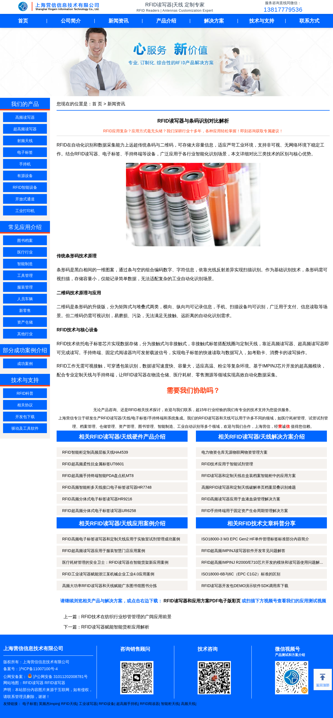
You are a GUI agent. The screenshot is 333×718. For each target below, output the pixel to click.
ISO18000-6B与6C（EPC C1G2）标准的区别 (240, 574)
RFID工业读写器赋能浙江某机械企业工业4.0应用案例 (108, 574)
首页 (23, 21)
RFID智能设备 (25, 187)
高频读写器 (25, 117)
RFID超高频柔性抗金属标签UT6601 (93, 464)
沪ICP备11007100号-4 (38, 669)
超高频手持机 (127, 704)
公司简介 (71, 21)
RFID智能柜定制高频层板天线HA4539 (95, 452)
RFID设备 (106, 704)
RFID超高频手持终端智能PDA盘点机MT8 (97, 475)
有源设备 (25, 175)
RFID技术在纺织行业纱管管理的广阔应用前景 (126, 616)
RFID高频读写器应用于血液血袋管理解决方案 (241, 499)
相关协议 (25, 405)
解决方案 (214, 21)
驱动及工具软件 (25, 428)
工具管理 (25, 275)
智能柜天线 (170, 704)
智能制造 (25, 264)
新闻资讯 (118, 21)
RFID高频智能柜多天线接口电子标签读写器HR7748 (107, 487)
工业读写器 (88, 704)
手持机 (25, 164)
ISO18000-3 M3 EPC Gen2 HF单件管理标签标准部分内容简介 (255, 539)
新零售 (25, 310)
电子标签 (25, 152)
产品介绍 (166, 21)
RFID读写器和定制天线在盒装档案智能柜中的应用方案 (248, 475)
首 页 (97, 103)
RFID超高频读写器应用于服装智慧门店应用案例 (103, 550)
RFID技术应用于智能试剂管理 (227, 464)
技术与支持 (261, 21)
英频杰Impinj (49, 704)
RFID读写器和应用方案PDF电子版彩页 (201, 600)
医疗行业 (25, 252)
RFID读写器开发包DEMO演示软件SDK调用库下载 (244, 585)
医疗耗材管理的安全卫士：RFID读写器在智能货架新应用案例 (115, 562)
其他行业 (25, 334)
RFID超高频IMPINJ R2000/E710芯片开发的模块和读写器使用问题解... (262, 562)
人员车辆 (25, 299)
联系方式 (309, 21)
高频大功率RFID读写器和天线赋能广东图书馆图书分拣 (109, 585)
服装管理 (25, 287)
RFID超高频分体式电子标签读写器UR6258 (99, 510)
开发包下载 (25, 416)
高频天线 (188, 704)
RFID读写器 (33, 682)
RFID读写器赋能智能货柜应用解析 (115, 627)
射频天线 (25, 140)
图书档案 (25, 240)
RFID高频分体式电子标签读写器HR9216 (97, 499)
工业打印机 (25, 210)
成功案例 (25, 363)
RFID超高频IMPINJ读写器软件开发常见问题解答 (243, 550)
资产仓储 (25, 322)
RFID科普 (25, 393)
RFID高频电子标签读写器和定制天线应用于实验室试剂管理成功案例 (121, 539)
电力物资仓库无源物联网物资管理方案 (234, 452)
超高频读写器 (25, 129)
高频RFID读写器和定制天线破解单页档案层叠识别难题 (248, 487)
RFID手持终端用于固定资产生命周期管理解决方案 (244, 510)
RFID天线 (69, 704)
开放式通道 (25, 199)
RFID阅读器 (149, 704)
